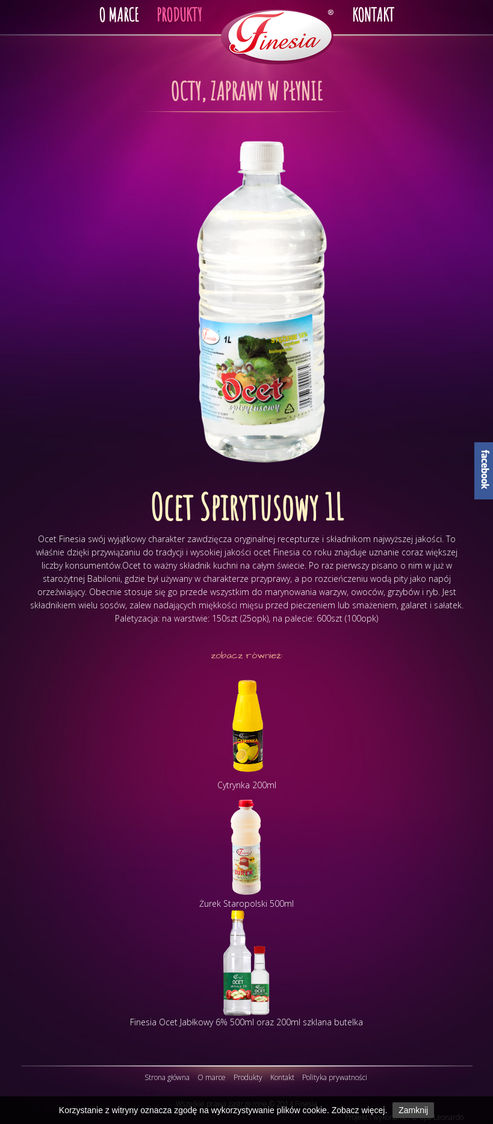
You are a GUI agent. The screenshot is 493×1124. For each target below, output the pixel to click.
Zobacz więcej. (360, 1110)
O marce (211, 1077)
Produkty (248, 1077)
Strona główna (167, 1077)
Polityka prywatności (334, 1077)
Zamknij (413, 1110)
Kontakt (282, 1077)
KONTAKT (373, 15)
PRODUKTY (179, 15)
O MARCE (118, 15)
